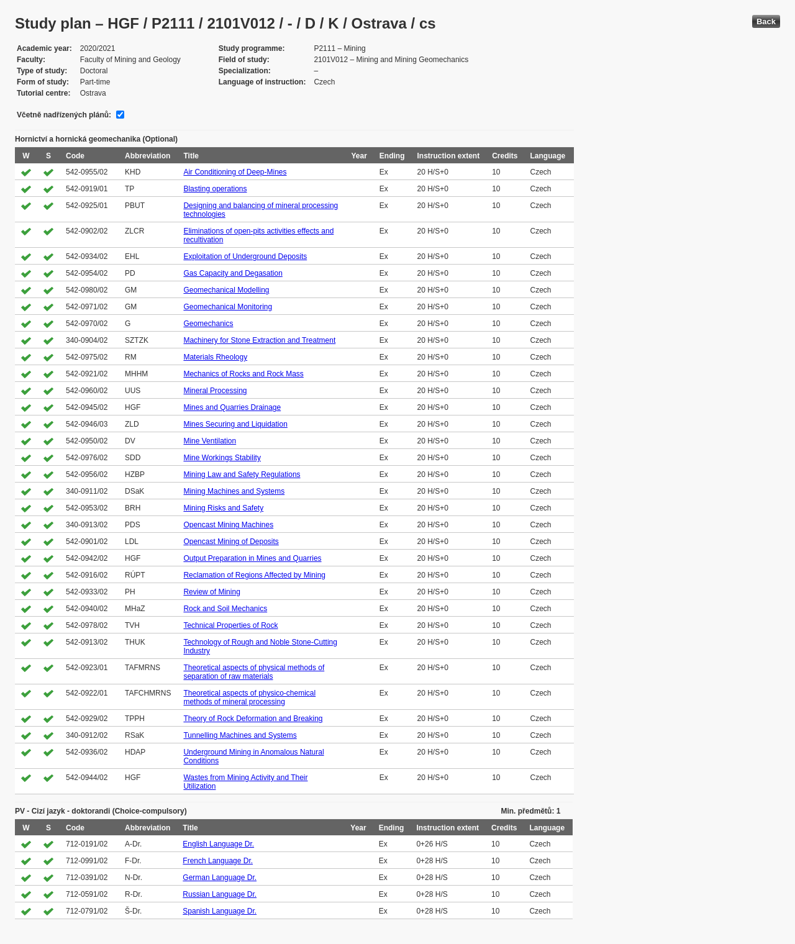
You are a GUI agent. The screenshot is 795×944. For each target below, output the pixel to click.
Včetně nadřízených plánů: (64, 115)
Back (766, 21)
